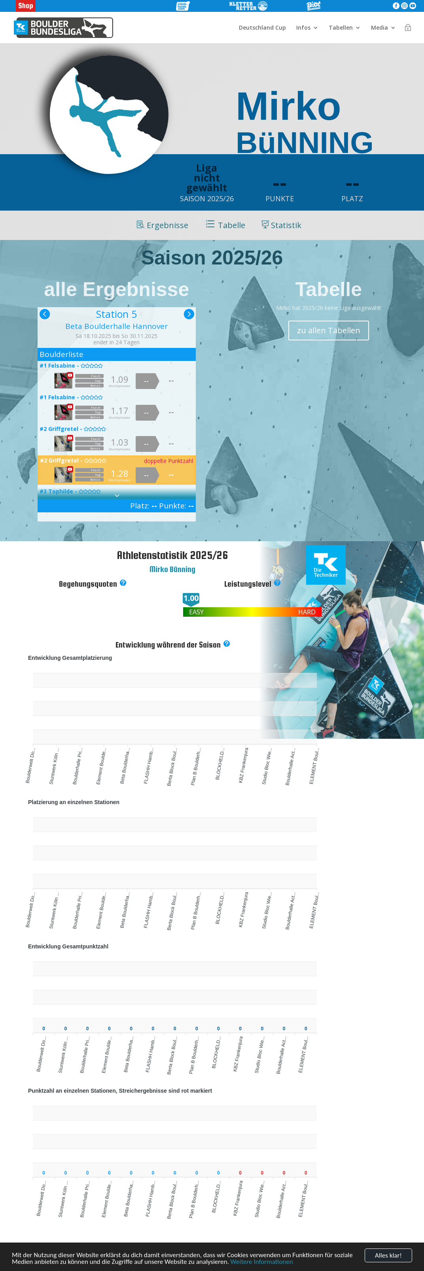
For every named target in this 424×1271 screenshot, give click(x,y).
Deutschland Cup (262, 28)
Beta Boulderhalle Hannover (116, 326)
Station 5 (116, 314)
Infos (303, 28)
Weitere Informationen (262, 1262)
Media (379, 28)
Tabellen (341, 28)
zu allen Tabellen (328, 330)
